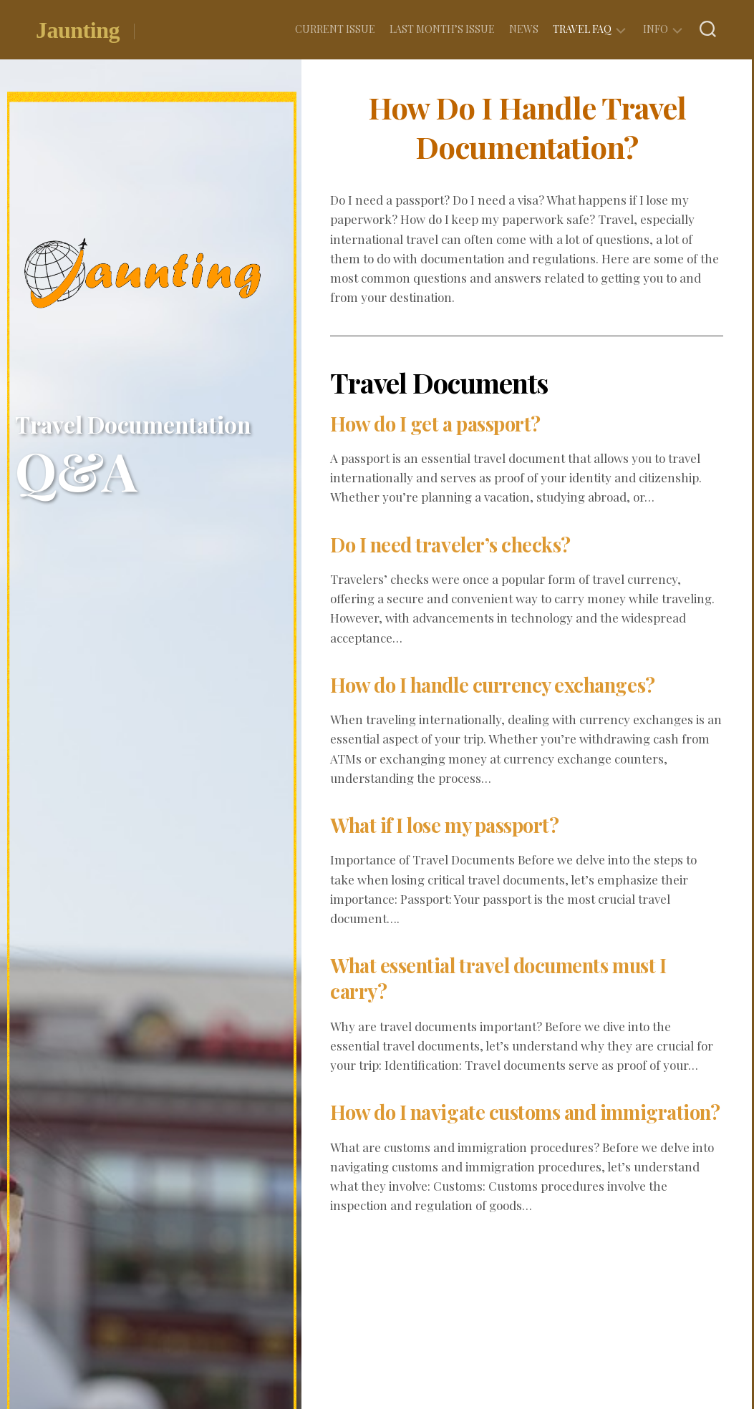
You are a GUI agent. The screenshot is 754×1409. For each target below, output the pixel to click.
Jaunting (78, 31)
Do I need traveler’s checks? (454, 544)
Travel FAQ (582, 29)
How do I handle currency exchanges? (499, 684)
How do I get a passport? (439, 423)
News (523, 29)
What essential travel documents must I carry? (504, 978)
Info (655, 29)
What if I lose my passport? (449, 824)
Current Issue (335, 29)
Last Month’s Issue (442, 29)
